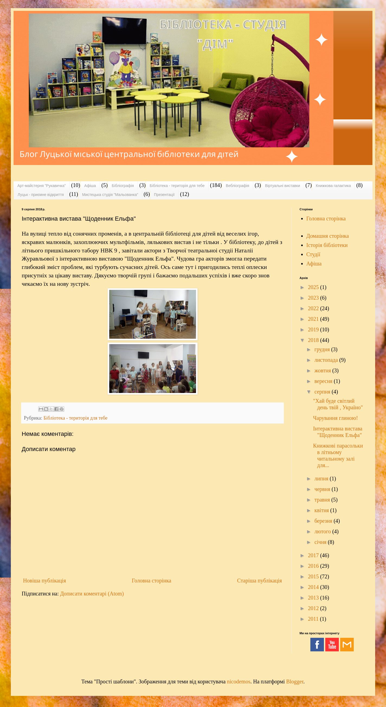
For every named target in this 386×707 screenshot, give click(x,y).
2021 (314, 319)
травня (322, 500)
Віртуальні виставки (282, 185)
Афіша (90, 185)
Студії (313, 254)
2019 (314, 329)
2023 (314, 298)
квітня (322, 510)
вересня (324, 381)
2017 (314, 555)
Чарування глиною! (335, 418)
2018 (314, 340)
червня (323, 489)
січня (321, 542)
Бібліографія (123, 185)
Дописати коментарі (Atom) (92, 594)
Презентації (164, 194)
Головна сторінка (151, 581)
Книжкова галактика (333, 185)
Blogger (294, 681)
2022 (314, 308)
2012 (314, 608)
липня (322, 478)
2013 (314, 598)
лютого (323, 531)
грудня (322, 349)
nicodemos (238, 681)
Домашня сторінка (327, 236)
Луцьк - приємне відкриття (41, 194)
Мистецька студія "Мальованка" (110, 194)
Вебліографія (237, 185)
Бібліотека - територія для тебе (177, 185)
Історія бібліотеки (327, 245)
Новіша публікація (44, 581)
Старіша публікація (259, 581)
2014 (314, 587)
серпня (323, 392)
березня (324, 521)
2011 (314, 619)
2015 (314, 576)
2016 (314, 566)
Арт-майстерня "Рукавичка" (41, 185)
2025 (314, 287)
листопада (326, 360)
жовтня (323, 370)
